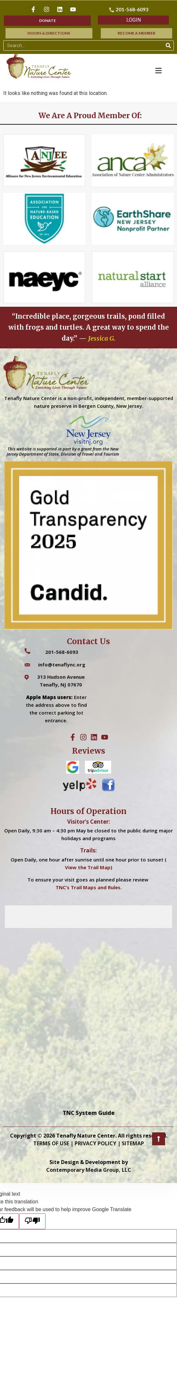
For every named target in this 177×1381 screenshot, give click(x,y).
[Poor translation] (32, 1221)
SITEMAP (133, 1143)
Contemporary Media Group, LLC (88, 1169)
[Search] (168, 45)
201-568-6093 (61, 652)
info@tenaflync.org (61, 664)
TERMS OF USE (51, 1143)
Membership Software (51, 1106)
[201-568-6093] (129, 9)
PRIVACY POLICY (95, 1143)
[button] (133, 20)
